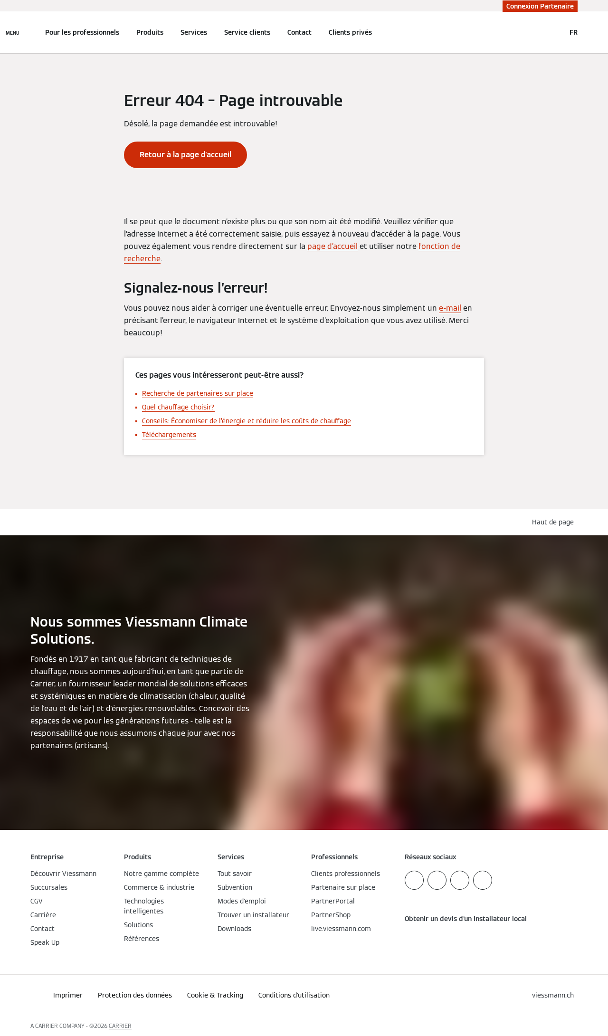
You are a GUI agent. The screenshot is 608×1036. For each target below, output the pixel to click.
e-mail (450, 308)
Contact (299, 32)
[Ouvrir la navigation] (12, 32)
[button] (554, 522)
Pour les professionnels (82, 32)
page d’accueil (332, 246)
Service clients (247, 32)
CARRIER (120, 1025)
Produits (149, 32)
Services (193, 32)
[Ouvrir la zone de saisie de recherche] (553, 32)
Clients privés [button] (350, 32)
